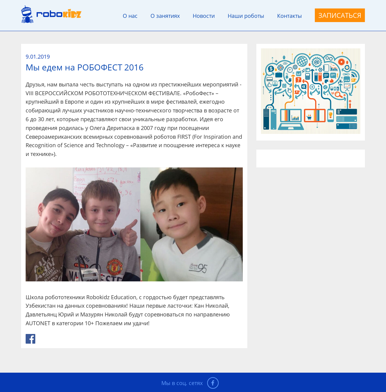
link (30, 339)
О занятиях (165, 15)
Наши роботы (246, 15)
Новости (204, 15)
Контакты (289, 15)
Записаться (339, 15)
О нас (130, 15)
